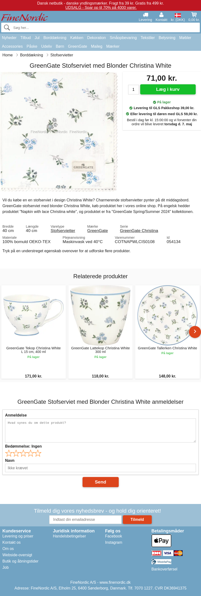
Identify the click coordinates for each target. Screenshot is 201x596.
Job (5, 567)
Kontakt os (11, 542)
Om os (8, 549)
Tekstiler (148, 38)
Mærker (112, 46)
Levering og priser (17, 536)
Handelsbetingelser (69, 536)
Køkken (76, 38)
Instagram (113, 542)
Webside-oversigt (17, 555)
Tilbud (25, 38)
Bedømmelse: (23, 446)
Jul (37, 38)
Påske (32, 46)
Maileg (96, 46)
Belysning (167, 38)
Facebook (113, 536)
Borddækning (54, 38)
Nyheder (9, 38)
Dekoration (96, 38)
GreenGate (77, 46)
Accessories (12, 46)
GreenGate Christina (139, 230)
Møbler (185, 38)
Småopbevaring (123, 38)
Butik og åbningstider (20, 561)
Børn (60, 46)
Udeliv (46, 46)
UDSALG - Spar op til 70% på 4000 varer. (101, 8)
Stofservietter (63, 230)
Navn (9, 460)
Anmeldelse (16, 415)
